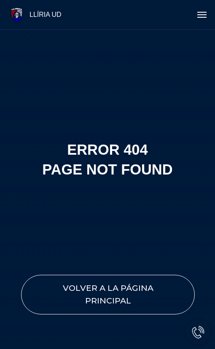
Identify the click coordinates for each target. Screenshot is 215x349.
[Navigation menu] (202, 15)
